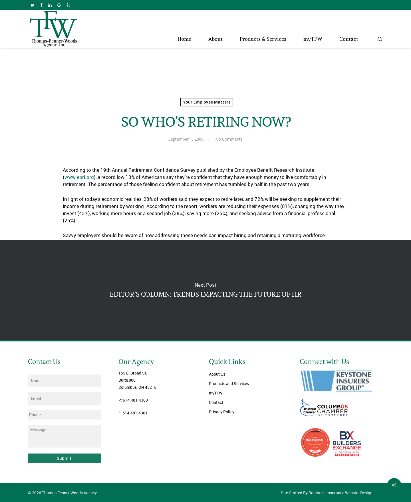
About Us (217, 374)
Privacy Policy (221, 411)
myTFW (215, 393)
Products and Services (229, 383)
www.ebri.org (79, 177)
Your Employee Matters (206, 102)
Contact (216, 402)
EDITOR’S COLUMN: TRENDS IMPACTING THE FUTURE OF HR (205, 290)
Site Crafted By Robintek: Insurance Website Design (326, 492)
